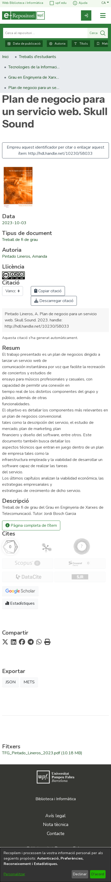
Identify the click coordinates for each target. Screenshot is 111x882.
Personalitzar (14, 874)
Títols (81, 44)
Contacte (55, 833)
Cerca (98, 33)
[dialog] (55, 865)
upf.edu (57, 3)
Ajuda (79, 3)
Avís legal (55, 816)
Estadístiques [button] (20, 603)
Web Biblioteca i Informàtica (22, 3)
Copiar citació (48, 291)
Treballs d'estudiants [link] (37, 57)
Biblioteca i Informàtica (55, 799)
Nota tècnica (55, 824)
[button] (105, 3)
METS (29, 682)
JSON (10, 682)
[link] (86, 15)
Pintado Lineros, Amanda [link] (24, 256)
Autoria (57, 44)
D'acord (97, 874)
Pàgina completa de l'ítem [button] (31, 525)
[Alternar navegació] (103, 15)
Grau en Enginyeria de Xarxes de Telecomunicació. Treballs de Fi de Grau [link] (34, 77)
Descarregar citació (53, 301)
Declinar (80, 874)
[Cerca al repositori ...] (45, 33)
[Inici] (23, 15)
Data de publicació (24, 44)
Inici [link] (5, 57)
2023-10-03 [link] (14, 223)
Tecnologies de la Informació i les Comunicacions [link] (34, 67)
